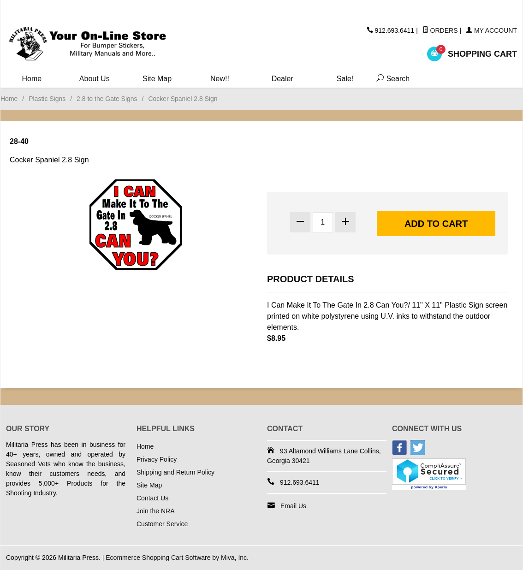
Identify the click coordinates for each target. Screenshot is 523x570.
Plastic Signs (47, 98)
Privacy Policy (157, 459)
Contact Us (152, 498)
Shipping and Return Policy (175, 472)
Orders (440, 30)
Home (32, 79)
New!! (219, 79)
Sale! (345, 79)
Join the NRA (155, 511)
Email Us (293, 506)
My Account (491, 30)
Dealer (282, 79)
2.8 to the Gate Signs (107, 98)
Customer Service (162, 524)
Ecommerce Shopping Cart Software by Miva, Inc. (177, 557)
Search (390, 79)
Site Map (157, 79)
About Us (94, 79)
